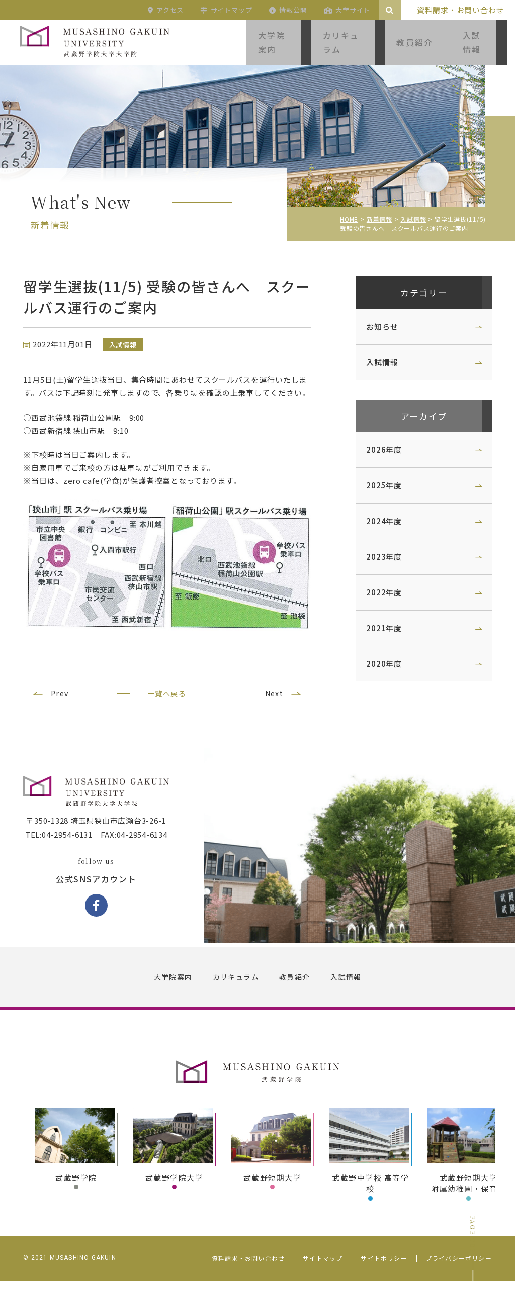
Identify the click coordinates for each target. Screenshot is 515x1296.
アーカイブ (417, 419)
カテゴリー (417, 293)
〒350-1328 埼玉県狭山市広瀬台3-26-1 (103, 838)
